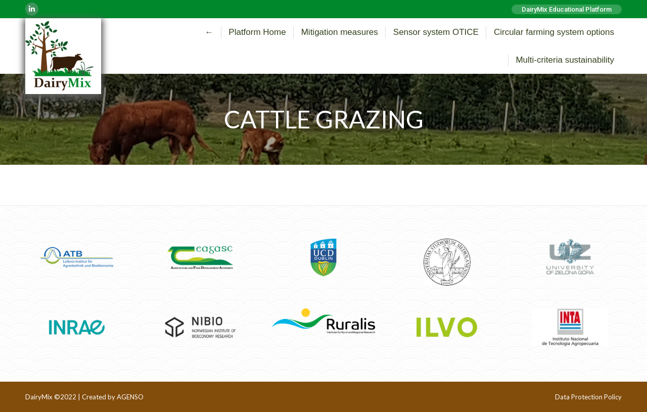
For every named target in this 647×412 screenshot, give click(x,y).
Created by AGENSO (113, 397)
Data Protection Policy (588, 397)
